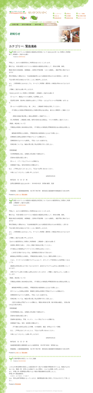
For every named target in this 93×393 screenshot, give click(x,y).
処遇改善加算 (57, 18)
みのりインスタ (82, 18)
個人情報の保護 (82, 16)
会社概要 (68, 16)
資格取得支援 (69, 18)
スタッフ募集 (81, 13)
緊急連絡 (24, 194)
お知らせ (56, 16)
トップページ (57, 13)
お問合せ (68, 13)
